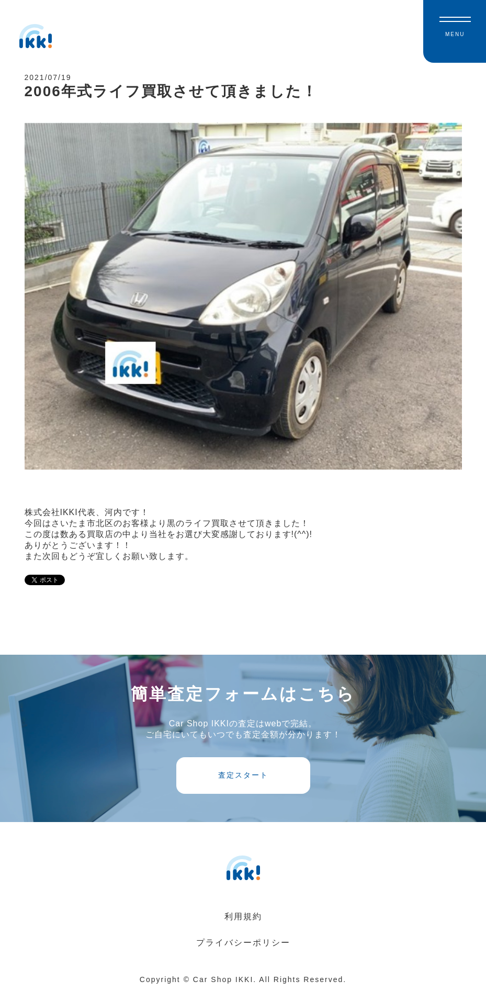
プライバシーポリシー (243, 942)
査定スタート (243, 775)
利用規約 (243, 916)
